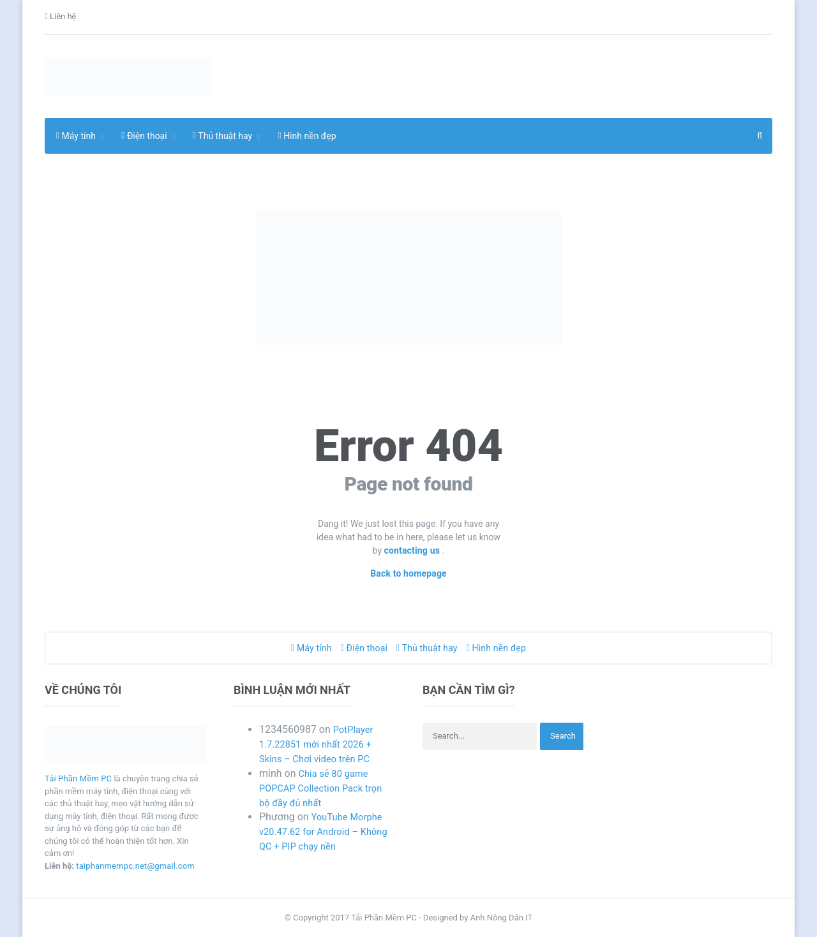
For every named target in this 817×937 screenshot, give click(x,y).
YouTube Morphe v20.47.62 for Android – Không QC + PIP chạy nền (324, 831)
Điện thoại (364, 648)
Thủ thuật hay (426, 648)
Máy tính (313, 648)
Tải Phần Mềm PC (77, 778)
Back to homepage (408, 573)
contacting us (413, 550)
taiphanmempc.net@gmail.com (134, 866)
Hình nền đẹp (307, 135)
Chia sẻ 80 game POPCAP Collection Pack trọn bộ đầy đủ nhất (326, 788)
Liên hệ (61, 17)
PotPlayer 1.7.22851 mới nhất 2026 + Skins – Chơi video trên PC (320, 744)
